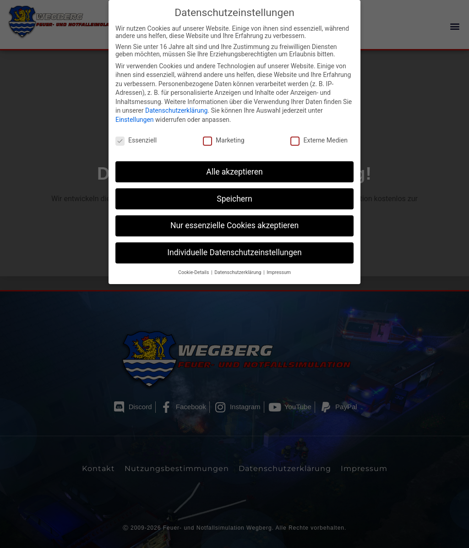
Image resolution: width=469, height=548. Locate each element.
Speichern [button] (234, 188)
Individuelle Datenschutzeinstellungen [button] (234, 242)
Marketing (224, 130)
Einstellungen (134, 110)
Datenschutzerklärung (176, 100)
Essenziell (136, 130)
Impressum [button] (279, 263)
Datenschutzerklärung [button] (238, 263)
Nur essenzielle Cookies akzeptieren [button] (234, 215)
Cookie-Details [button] (194, 263)
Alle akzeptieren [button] (234, 161)
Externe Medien (318, 130)
